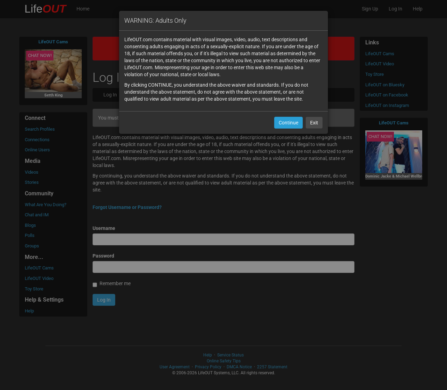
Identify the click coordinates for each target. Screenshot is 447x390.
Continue (288, 122)
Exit (314, 122)
